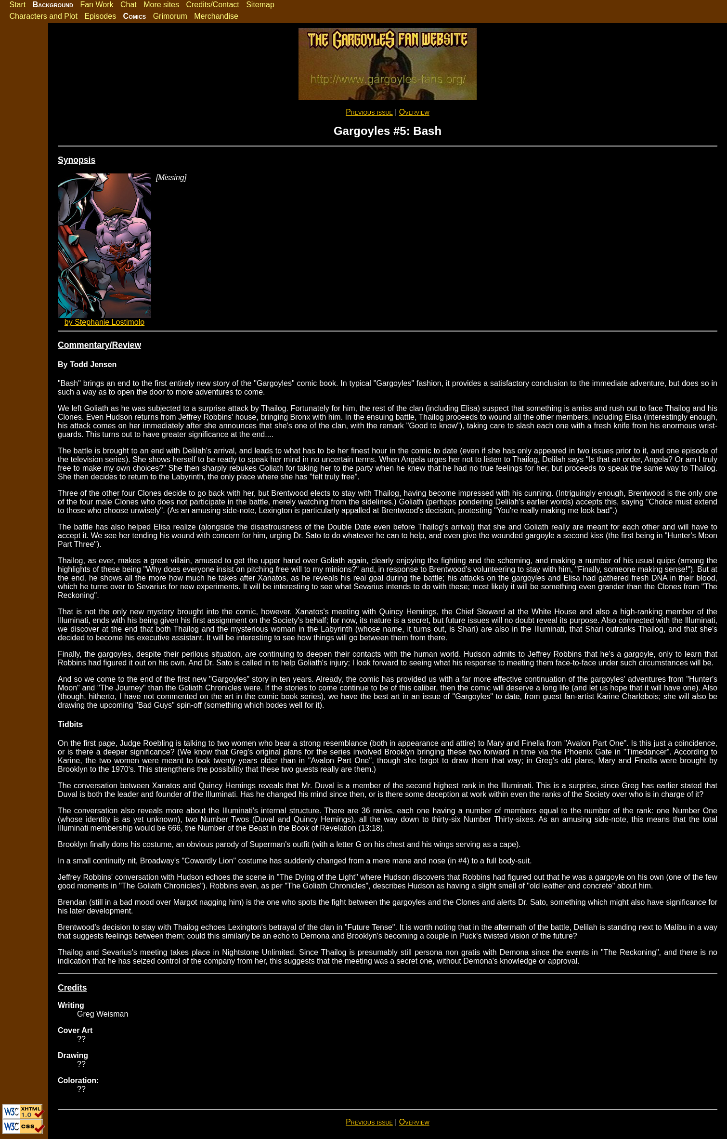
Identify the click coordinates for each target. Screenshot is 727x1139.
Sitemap (260, 4)
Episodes (100, 16)
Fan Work (96, 4)
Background (53, 4)
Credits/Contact (212, 4)
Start (17, 4)
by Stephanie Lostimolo (104, 322)
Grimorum (170, 16)
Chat (128, 4)
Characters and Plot (43, 16)
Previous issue (369, 112)
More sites (161, 4)
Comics (134, 16)
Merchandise (216, 16)
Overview (414, 112)
